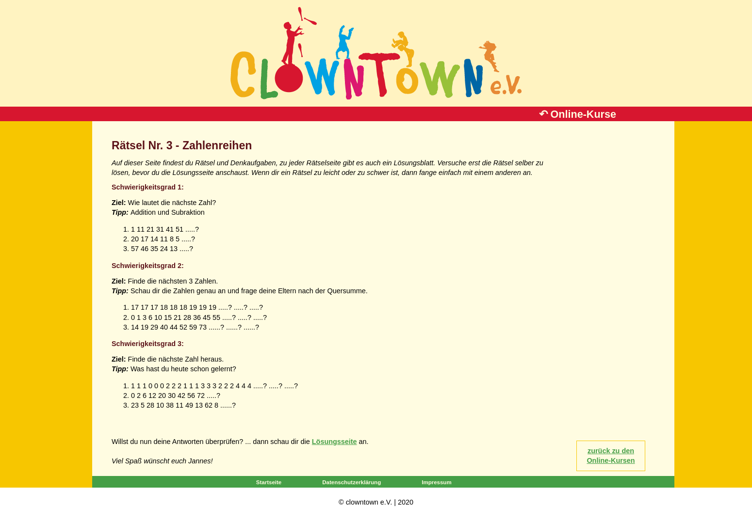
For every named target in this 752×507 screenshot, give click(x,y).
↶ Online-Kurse (577, 114)
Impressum (436, 482)
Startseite (268, 482)
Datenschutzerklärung (351, 482)
